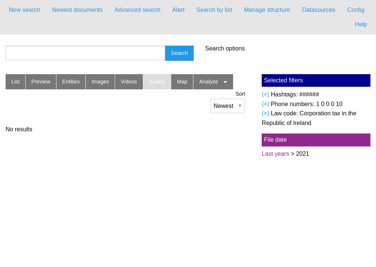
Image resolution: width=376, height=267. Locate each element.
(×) (265, 94)
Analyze (208, 82)
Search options (225, 49)
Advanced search (138, 10)
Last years (275, 154)
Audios (157, 82)
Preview (41, 82)
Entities (71, 82)
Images (100, 82)
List (15, 82)
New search (24, 10)
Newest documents (77, 10)
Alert (178, 10)
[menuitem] (24, 10)
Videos (129, 82)
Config (355, 10)
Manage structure (267, 10)
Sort (240, 94)
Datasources (319, 10)
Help (361, 24)
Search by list (214, 10)
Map (182, 82)
